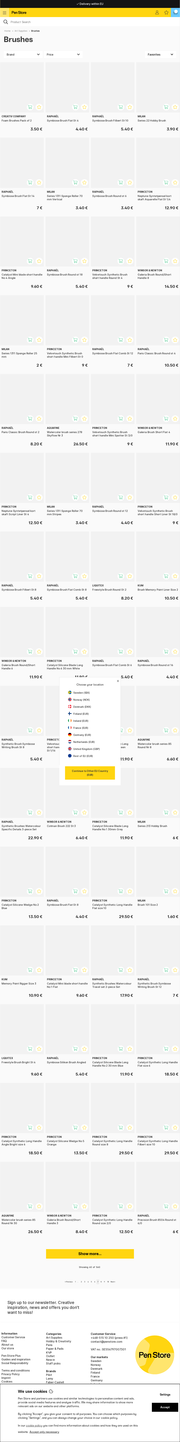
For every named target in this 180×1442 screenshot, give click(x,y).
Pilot (49, 1375)
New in (50, 1359)
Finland (95, 1372)
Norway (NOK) (79, 699)
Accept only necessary (44, 1432)
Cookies (6, 1381)
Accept (165, 1407)
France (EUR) (78, 727)
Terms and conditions (15, 1370)
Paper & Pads (54, 1348)
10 (108, 1282)
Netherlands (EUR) (81, 741)
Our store (7, 1348)
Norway (96, 1365)
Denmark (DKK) (79, 706)
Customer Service (13, 1337)
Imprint (6, 1378)
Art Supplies (21, 31)
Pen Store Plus (11, 1355)
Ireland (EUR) (78, 720)
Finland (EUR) (78, 713)
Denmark (96, 1368)
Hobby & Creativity (58, 1341)
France (95, 1376)
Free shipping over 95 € (90, 4)
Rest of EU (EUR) (80, 755)
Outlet (50, 1356)
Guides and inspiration (15, 1359)
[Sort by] (160, 54)
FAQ (4, 1341)
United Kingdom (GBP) (84, 748)
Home (7, 31)
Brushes (35, 31)
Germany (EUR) (79, 734)
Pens (49, 1345)
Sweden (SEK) (79, 692)
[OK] (90, 21)
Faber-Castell (55, 1382)
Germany (97, 1380)
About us (7, 1344)
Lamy (49, 1378)
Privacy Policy (10, 1374)
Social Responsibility (14, 1363)
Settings (165, 1394)
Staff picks (53, 1363)
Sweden (96, 1361)
